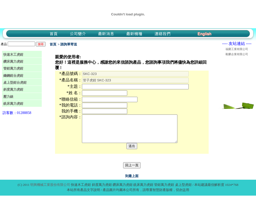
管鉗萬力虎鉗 (13, 68)
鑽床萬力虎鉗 (13, 61)
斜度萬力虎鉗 (13, 89)
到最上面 (131, 181)
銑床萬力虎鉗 (13, 104)
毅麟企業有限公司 (237, 54)
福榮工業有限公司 (237, 49)
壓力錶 (8, 97)
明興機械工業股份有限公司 (50, 190)
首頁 (53, 44)
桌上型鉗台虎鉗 (15, 82)
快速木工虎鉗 (13, 54)
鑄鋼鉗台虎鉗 (13, 76)
